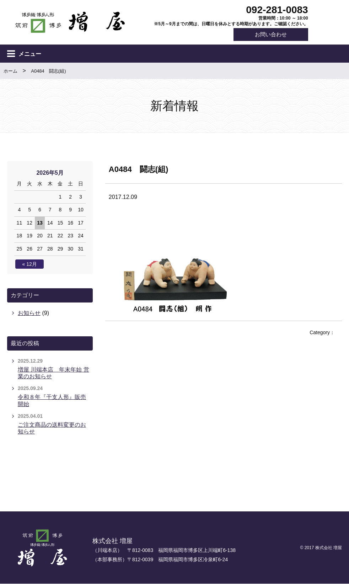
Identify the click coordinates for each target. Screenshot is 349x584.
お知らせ (29, 313)
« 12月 (29, 264)
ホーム (10, 71)
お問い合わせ (270, 35)
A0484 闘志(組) (48, 71)
